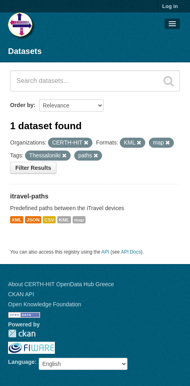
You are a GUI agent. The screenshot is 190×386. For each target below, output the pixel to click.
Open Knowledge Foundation (44, 304)
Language (21, 362)
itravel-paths (29, 196)
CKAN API (21, 294)
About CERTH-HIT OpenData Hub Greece (61, 284)
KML (64, 220)
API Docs (131, 252)
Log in (170, 6)
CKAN (21, 333)
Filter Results (33, 168)
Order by (21, 105)
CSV (49, 220)
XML (17, 220)
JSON (33, 220)
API (105, 252)
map (79, 220)
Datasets (25, 51)
